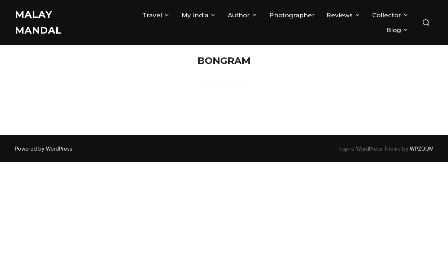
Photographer (292, 15)
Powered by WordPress (43, 149)
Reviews (343, 15)
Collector (390, 15)
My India (199, 15)
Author (243, 15)
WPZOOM (422, 149)
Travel (156, 15)
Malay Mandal (38, 22)
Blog (397, 30)
